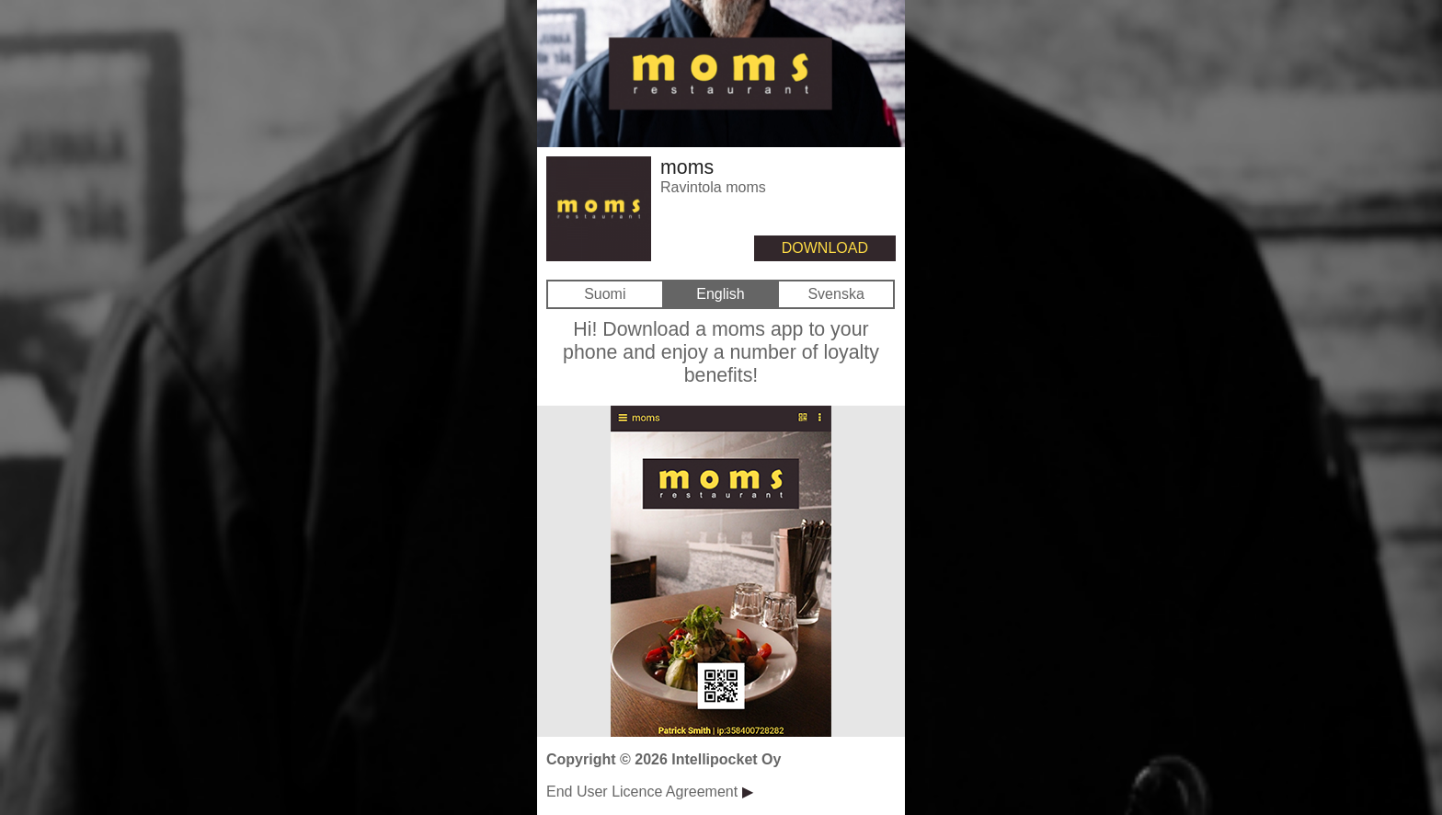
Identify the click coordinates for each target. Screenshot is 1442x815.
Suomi (604, 294)
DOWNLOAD (825, 248)
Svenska (835, 294)
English (720, 294)
